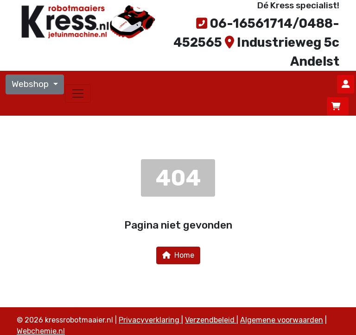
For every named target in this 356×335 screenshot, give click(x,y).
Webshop (31, 84)
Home (178, 255)
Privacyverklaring (150, 320)
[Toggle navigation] (78, 93)
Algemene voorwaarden (281, 320)
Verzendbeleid (210, 320)
